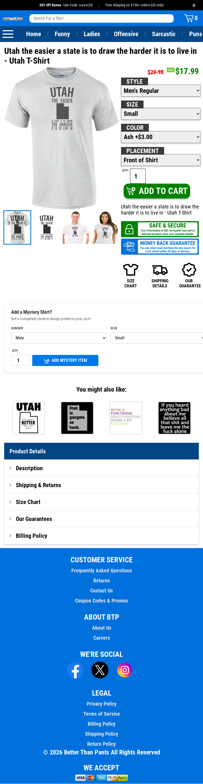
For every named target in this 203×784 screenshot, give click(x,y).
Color (135, 128)
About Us (101, 628)
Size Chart (28, 502)
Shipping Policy (101, 734)
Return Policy (101, 744)
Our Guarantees (34, 519)
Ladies (92, 34)
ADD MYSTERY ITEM (65, 361)
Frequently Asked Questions (101, 571)
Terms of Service (101, 714)
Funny (62, 34)
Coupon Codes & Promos (101, 601)
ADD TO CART (156, 191)
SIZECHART (131, 275)
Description (29, 468)
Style (134, 81)
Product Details (28, 451)
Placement (142, 151)
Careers (101, 638)
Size (132, 104)
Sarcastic (164, 34)
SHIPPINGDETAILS (159, 275)
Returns (101, 581)
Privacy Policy (101, 704)
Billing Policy (31, 536)
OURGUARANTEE (189, 275)
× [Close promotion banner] (194, 5)
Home (33, 34)
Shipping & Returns (38, 485)
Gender (17, 328)
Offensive (126, 34)
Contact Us (101, 591)
